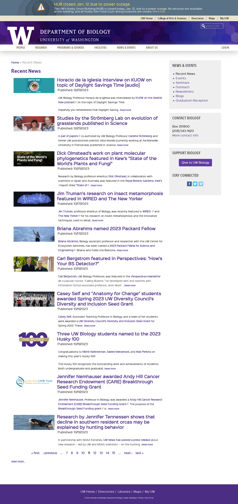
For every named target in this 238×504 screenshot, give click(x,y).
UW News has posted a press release (126, 439)
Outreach (182, 87)
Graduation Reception (192, 100)
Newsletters (185, 91)
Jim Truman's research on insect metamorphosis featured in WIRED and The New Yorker (110, 195)
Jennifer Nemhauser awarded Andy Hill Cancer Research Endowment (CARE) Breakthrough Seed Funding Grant (108, 381)
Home (15, 62)
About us (152, 47)
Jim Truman (65, 211)
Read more (125, 110)
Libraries (124, 491)
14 (107, 453)
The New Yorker (69, 215)
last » (140, 453)
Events (181, 78)
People (20, 47)
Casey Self (64, 316)
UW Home (147, 18)
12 (94, 453)
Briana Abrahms (68, 241)
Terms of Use (149, 498)
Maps (212, 18)
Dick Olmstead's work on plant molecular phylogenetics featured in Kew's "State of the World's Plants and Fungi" (107, 158)
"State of (82, 185)
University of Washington (20, 36)
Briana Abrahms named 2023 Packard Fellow (106, 228)
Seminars (182, 82)
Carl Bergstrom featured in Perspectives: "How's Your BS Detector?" (109, 260)
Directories (198, 18)
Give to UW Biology (195, 162)
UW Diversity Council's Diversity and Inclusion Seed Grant (114, 321)
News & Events (126, 47)
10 (83, 453)
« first (35, 453)
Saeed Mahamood (118, 351)
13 (101, 453)
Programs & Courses (70, 47)
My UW (224, 18)
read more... (18, 461)
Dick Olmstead (117, 176)
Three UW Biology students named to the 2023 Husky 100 (108, 336)
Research (41, 47)
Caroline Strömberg (140, 136)
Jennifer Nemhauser (70, 399)
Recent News (185, 74)
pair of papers (70, 136)
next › (128, 453)
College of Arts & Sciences (172, 18)
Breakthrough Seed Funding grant (81, 408)
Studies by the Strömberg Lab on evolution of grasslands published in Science (107, 120)
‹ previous (50, 453)
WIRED (148, 211)
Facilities (100, 47)
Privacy (140, 498)
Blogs (180, 96)
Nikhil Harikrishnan (94, 351)
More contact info (185, 135)
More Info (159, 11)
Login (225, 47)
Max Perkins (143, 351)
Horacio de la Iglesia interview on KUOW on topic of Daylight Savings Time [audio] (104, 82)
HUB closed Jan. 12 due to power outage (92, 3)
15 (113, 453)
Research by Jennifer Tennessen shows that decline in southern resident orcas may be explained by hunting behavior (106, 422)
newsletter (145, 276)
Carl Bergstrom (67, 276)
